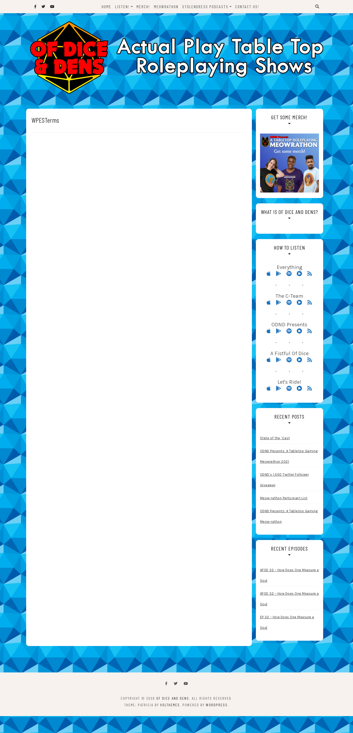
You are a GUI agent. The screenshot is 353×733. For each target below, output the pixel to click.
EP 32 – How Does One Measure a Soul (287, 622)
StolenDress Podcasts (205, 6)
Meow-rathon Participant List (284, 498)
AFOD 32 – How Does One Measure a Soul (289, 575)
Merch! (143, 6)
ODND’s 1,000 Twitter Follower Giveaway (284, 480)
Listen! (122, 6)
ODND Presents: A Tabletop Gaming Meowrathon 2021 (289, 456)
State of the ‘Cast (275, 438)
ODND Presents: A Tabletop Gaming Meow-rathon (289, 516)
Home (106, 6)
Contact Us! (247, 6)
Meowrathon (166, 6)
